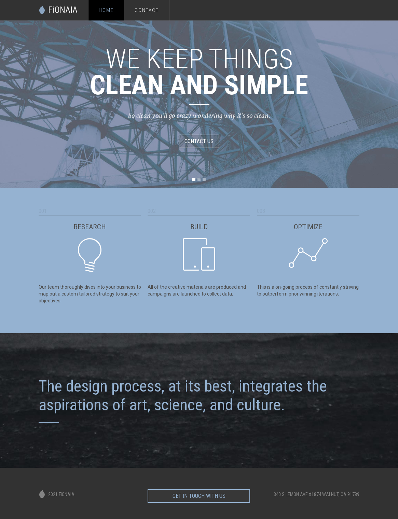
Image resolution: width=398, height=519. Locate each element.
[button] (193, 179)
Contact (147, 10)
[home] (63, 7)
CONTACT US (199, 141)
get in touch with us (199, 494)
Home (106, 10)
